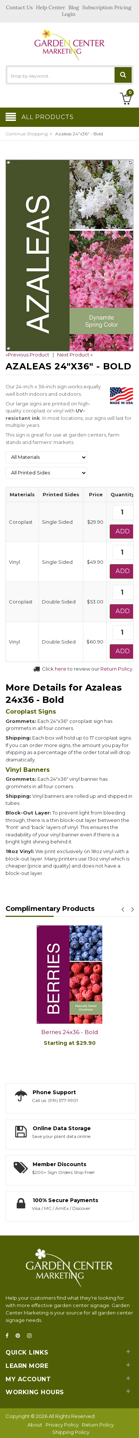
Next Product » (75, 355)
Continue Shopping (27, 133)
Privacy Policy (62, 1425)
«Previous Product (27, 355)
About (34, 1425)
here (60, 669)
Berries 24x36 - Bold (69, 1032)
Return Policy (116, 669)
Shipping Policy (70, 1432)
